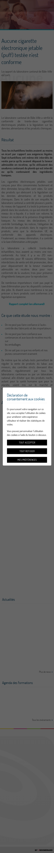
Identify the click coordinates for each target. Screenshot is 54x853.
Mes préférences (27, 459)
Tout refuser (27, 451)
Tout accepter (27, 442)
